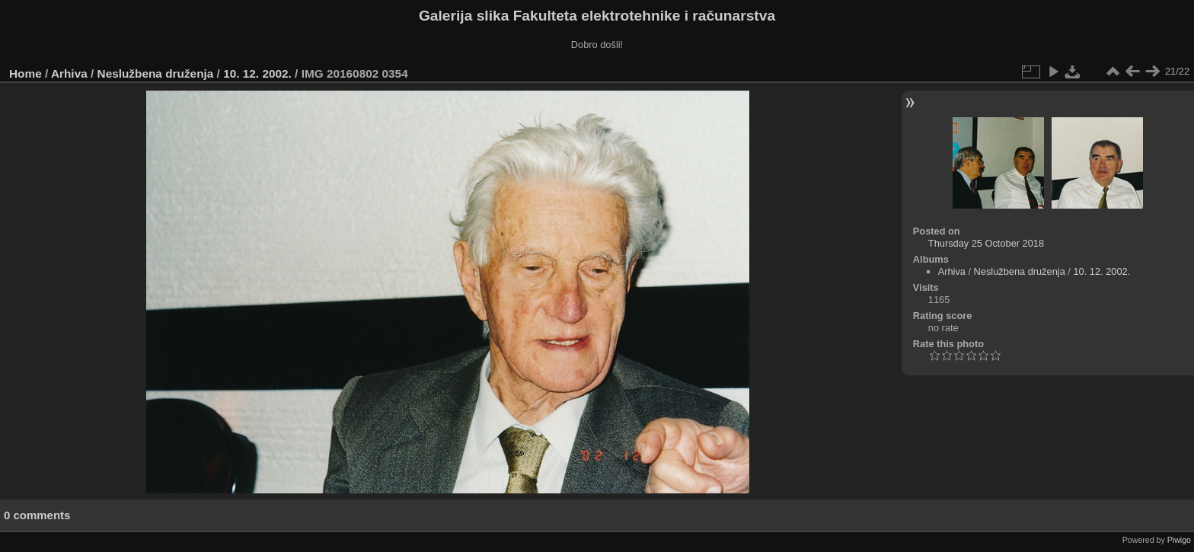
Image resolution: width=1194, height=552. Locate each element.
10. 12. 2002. (257, 73)
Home (25, 73)
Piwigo (1179, 539)
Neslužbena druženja (155, 73)
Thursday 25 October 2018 (986, 243)
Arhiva (69, 73)
